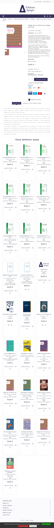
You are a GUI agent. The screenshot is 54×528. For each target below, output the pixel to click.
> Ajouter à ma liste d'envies (35, 83)
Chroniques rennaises (27, 392)
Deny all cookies (23, 526)
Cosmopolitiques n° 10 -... (10, 157)
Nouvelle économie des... (10, 314)
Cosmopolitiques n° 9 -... (44, 236)
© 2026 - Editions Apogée (27, 520)
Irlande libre (43, 269)
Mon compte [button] (47, 1)
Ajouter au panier (41, 79)
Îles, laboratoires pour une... (10, 432)
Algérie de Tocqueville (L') (44, 354)
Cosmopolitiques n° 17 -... (27, 236)
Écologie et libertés (27, 431)
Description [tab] (16, 103)
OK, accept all (46, 524)
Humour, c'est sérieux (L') (44, 314)
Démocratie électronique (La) (10, 275)
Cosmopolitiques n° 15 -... (44, 196)
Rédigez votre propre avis (32, 103)
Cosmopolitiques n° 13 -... (10, 196)
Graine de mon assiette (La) (43, 393)
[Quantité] (29, 79)
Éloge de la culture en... (10, 392)
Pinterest (40, 93)
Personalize (33, 526)
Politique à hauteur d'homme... (10, 471)
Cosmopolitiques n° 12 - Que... (44, 158)
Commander (39, 1)
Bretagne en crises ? (27, 353)
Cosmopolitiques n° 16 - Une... (10, 236)
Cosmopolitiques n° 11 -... (27, 157)
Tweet (35, 93)
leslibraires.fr (36, 57)
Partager (30, 93)
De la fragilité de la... (10, 353)
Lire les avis (32, 61)
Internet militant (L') (27, 275)
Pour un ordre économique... (27, 315)
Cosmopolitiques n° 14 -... (27, 196)
